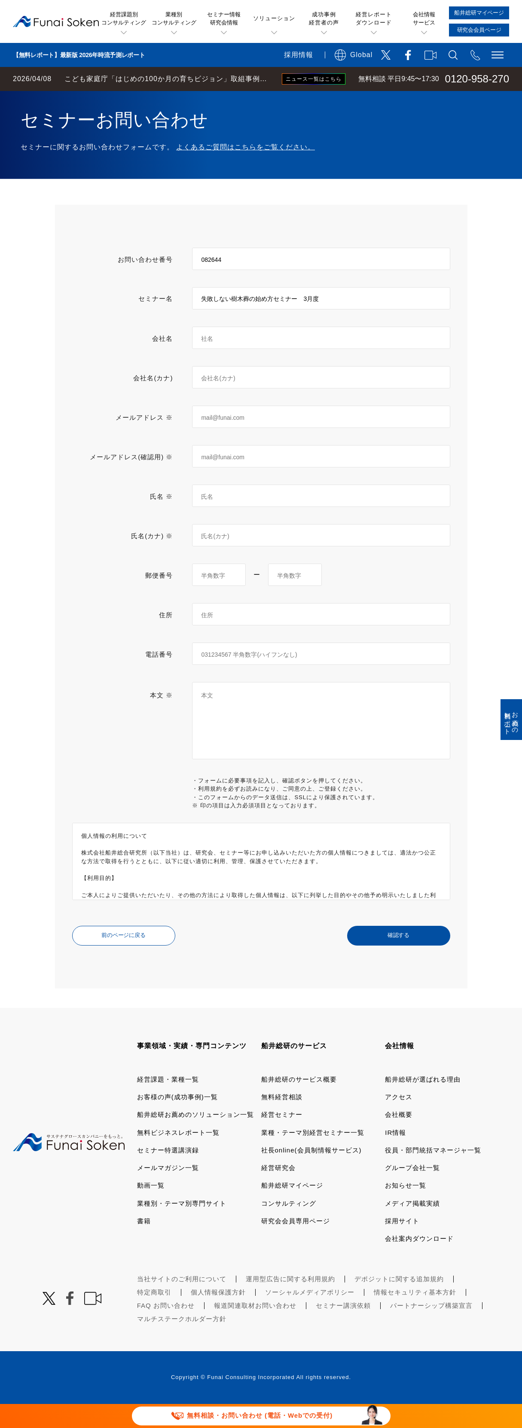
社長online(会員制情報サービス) (311, 1174)
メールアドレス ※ (144, 441)
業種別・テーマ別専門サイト (181, 1227)
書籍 (144, 1245)
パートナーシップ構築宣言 (431, 1329)
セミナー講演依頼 (343, 1329)
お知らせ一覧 (405, 1209)
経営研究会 (278, 1191)
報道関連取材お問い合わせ (255, 1329)
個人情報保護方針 (218, 1316)
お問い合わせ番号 (145, 283)
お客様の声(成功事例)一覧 (177, 1121)
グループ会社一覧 (412, 1191)
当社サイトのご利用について (181, 1303)
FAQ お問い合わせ (166, 1329)
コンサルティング (288, 1227)
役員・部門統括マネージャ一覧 (433, 1174)
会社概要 (398, 1138)
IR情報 (395, 1156)
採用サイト (402, 1245)
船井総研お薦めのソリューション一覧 (195, 1138)
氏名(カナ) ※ (152, 560)
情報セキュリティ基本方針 (415, 1316)
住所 (166, 639)
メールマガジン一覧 (168, 1191)
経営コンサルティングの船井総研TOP (64, 99)
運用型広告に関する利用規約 (290, 1303)
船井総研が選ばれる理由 (423, 1103)
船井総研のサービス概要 (299, 1103)
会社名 (162, 362)
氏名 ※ (161, 520)
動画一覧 (151, 1209)
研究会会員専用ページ (295, 1245)
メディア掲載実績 (412, 1227)
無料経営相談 (281, 1121)
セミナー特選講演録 (168, 1174)
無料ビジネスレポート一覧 (178, 1156)
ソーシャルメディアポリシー (309, 1316)
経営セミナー (281, 1138)
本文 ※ (161, 719)
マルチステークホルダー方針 (181, 1342)
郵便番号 (159, 599)
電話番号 (159, 678)
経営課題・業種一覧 (168, 1103)
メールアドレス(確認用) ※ (131, 481)
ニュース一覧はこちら (314, 79)
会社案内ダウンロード (419, 1262)
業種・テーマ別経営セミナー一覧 (312, 1156)
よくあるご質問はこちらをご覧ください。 (245, 171)
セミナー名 (155, 322)
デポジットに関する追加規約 (399, 1303)
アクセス (398, 1121)
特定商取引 (154, 1316)
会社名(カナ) (153, 402)
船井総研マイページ (292, 1209)
